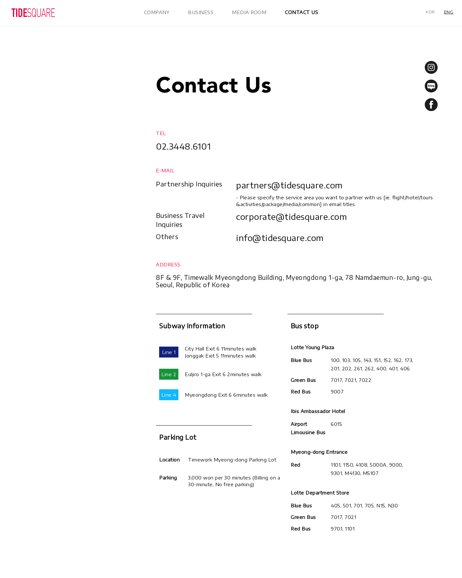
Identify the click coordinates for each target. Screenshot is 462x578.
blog (431, 86)
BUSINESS (200, 12)
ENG (449, 11)
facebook (431, 104)
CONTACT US (301, 12)
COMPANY (157, 12)
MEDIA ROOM (249, 12)
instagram (431, 67)
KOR (430, 11)
